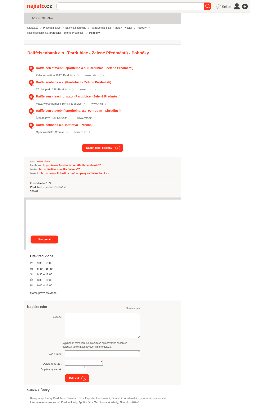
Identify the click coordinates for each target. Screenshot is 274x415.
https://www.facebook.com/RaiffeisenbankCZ (72, 165)
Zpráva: (57, 316)
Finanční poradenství (124, 398)
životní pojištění (129, 402)
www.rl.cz (97, 103)
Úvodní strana (42, 18)
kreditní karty (69, 402)
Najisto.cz (42, 6)
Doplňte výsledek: (51, 369)
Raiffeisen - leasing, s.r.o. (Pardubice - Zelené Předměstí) (78, 96)
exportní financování (97, 398)
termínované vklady (106, 402)
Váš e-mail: (55, 354)
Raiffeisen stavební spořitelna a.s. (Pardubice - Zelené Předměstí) (85, 68)
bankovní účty (75, 398)
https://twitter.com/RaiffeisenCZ (59, 169)
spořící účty (85, 402)
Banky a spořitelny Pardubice (47, 398)
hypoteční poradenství (152, 398)
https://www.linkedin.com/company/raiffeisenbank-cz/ (75, 173)
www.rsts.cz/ (92, 75)
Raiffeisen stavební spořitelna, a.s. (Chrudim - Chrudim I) (78, 110)
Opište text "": (52, 363)
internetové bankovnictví (45, 402)
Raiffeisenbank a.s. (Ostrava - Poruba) (64, 125)
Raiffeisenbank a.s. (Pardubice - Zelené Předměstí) (73, 82)
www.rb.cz (86, 89)
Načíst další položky (99, 147)
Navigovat (44, 239)
